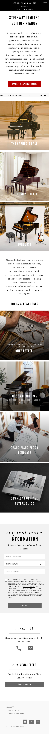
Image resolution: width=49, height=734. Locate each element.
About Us (11, 707)
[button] (45, 3)
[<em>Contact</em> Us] (30, 650)
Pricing (43, 95)
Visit (18, 9)
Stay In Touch (24, 684)
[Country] (24, 564)
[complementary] (30, 719)
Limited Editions (15, 95)
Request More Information (24, 84)
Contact (29, 9)
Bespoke (31, 95)
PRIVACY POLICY (29, 586)
